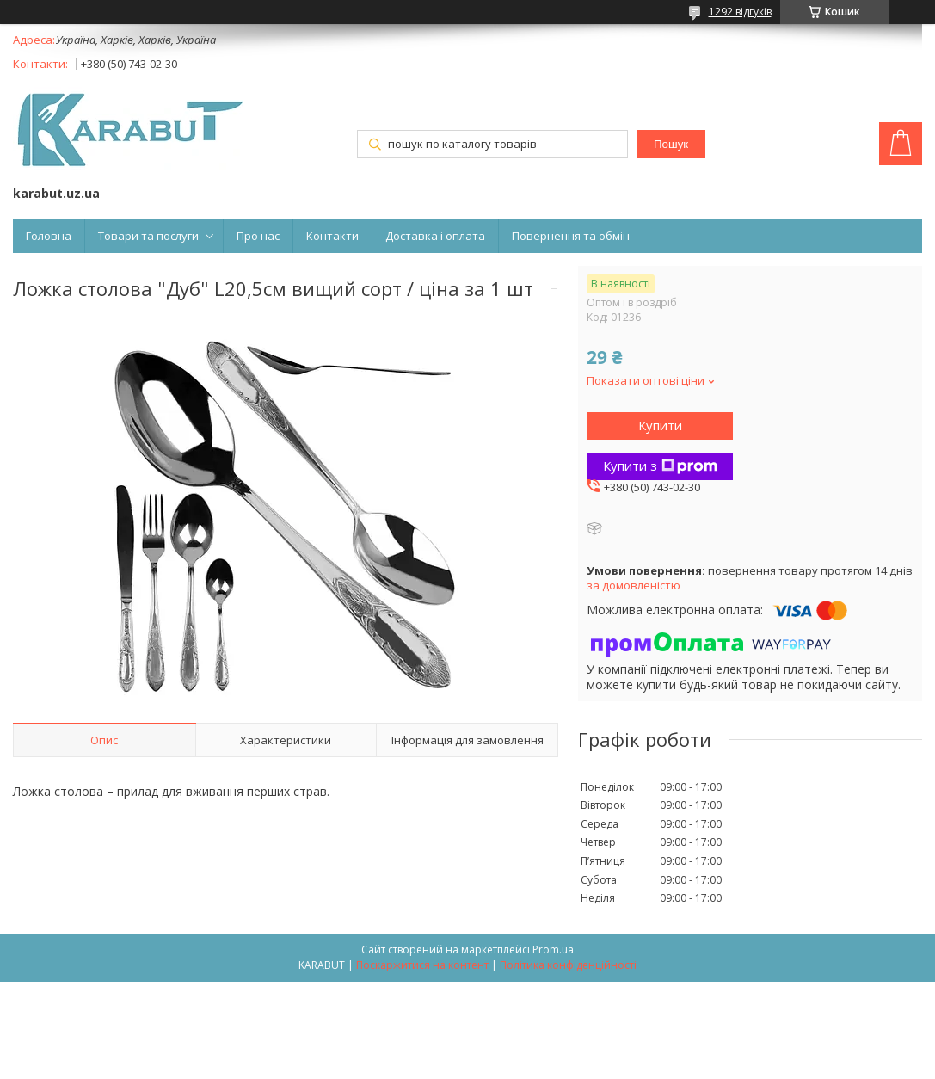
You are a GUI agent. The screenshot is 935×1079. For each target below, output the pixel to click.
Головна (48, 236)
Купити (660, 425)
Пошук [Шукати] (671, 144)
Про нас (258, 236)
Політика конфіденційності (568, 965)
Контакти (332, 236)
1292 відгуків (740, 11)
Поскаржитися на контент (422, 965)
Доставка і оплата (435, 236)
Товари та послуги (148, 236)
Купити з (660, 465)
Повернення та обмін (571, 236)
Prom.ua (553, 949)
